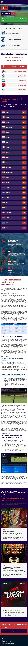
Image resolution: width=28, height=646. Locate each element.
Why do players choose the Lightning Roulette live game (12, 567)
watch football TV (6, 13)
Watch (24, 112)
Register (14, 630)
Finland (7, 142)
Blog (3, 529)
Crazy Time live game (8, 531)
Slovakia (7, 197)
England (7, 137)
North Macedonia (9, 172)
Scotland (8, 192)
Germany (8, 152)
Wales (7, 227)
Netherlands (8, 167)
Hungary (7, 157)
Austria (7, 112)
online (12, 13)
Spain (7, 202)
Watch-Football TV (5, 637)
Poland (7, 177)
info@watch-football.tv (9, 643)
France (7, 147)
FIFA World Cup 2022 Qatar (6, 641)
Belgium (7, 117)
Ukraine (7, 222)
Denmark (8, 132)
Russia (7, 187)
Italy (6, 162)
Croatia (7, 122)
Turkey (7, 217)
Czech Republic (9, 127)
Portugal (7, 182)
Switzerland (8, 212)
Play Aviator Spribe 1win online (11, 610)
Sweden (7, 207)
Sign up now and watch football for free (13, 20)
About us (3, 638)
